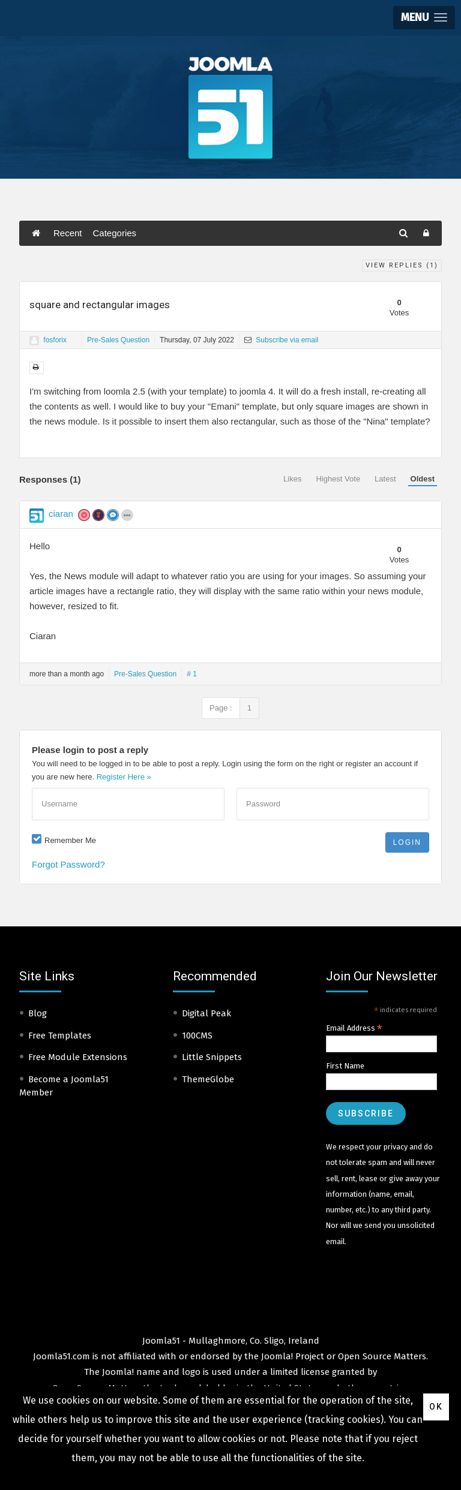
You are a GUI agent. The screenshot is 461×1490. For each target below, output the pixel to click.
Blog (37, 1013)
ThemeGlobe (208, 1079)
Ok (436, 1406)
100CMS (197, 1035)
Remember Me (70, 840)
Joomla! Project (291, 1356)
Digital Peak (206, 1013)
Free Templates (59, 1035)
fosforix (55, 340)
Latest (385, 478)
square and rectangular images (99, 305)
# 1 (192, 674)
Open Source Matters (382, 1356)
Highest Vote (338, 478)
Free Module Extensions (77, 1057)
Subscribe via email (281, 340)
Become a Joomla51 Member (64, 1086)
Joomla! (118, 1371)
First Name (345, 1065)
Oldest (423, 478)
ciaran (61, 513)
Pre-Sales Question (118, 340)
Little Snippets (212, 1057)
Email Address (354, 1028)
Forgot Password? (68, 864)
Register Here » (124, 776)
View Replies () (402, 265)
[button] (424, 17)
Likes (292, 478)
